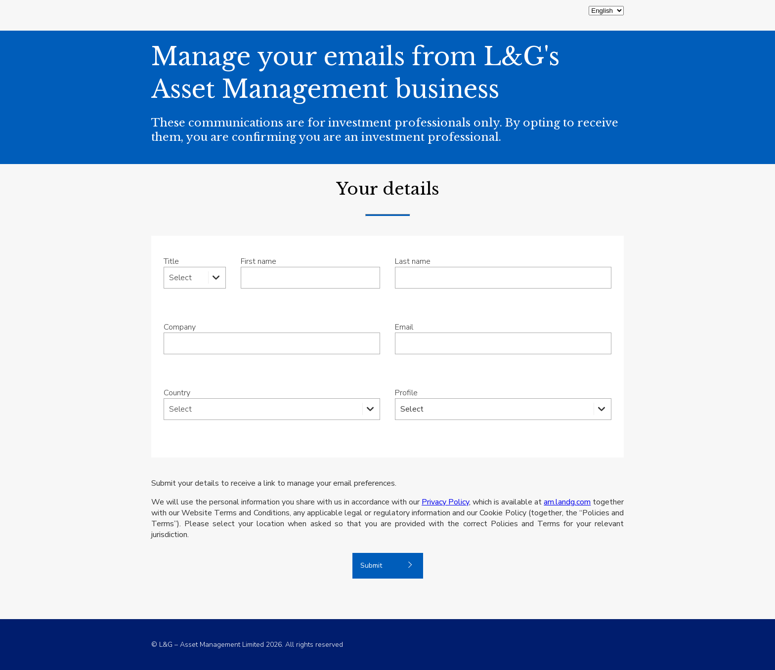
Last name (413, 261)
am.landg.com (567, 502)
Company (180, 327)
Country (177, 392)
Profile (406, 392)
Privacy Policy (445, 502)
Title (171, 261)
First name (258, 261)
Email (404, 327)
